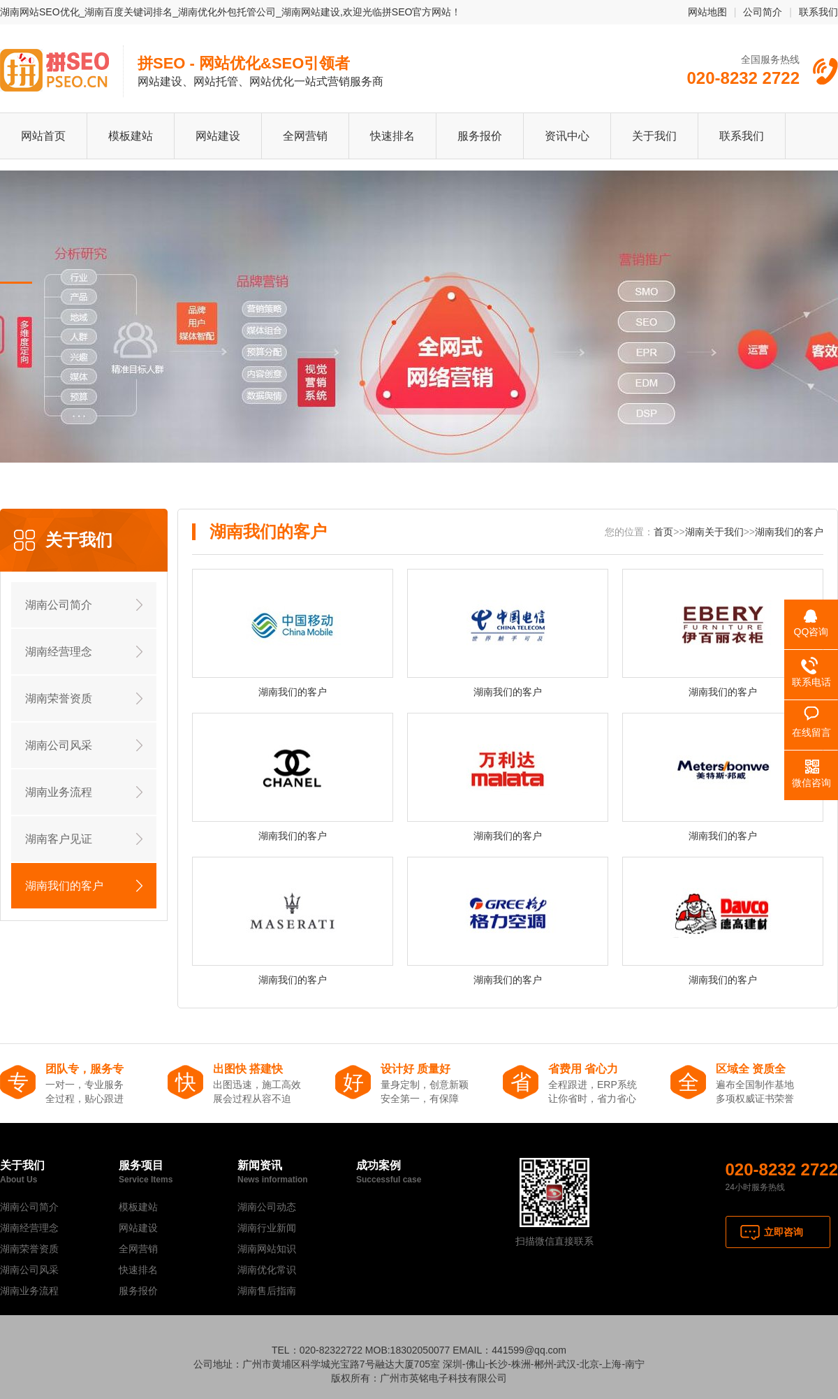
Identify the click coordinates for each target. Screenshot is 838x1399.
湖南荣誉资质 (58, 698)
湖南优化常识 (266, 1269)
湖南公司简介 (58, 605)
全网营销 (305, 136)
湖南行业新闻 (266, 1227)
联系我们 (818, 11)
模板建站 (130, 136)
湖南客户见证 (58, 839)
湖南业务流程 (58, 792)
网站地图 (707, 11)
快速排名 (392, 136)
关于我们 (654, 136)
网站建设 (218, 136)
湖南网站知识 (266, 1248)
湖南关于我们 (714, 531)
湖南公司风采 (58, 745)
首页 (663, 531)
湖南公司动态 (266, 1206)
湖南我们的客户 (64, 886)
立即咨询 (783, 1232)
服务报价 (479, 136)
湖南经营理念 (58, 652)
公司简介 (762, 11)
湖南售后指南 (266, 1290)
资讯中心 (567, 136)
